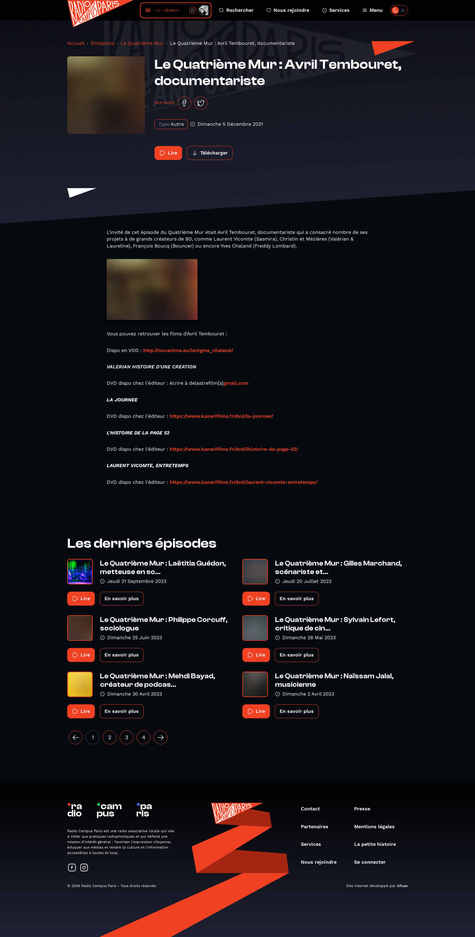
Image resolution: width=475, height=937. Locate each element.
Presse (365, 809)
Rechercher (236, 10)
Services (336, 10)
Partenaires (317, 826)
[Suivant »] (160, 737)
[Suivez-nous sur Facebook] (72, 868)
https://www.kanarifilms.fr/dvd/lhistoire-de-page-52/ (234, 449)
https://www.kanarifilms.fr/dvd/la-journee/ (221, 416)
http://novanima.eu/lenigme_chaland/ (188, 350)
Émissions (102, 43)
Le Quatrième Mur (142, 43)
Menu (372, 10)
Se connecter (373, 862)
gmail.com (236, 383)
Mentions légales (377, 826)
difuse (402, 886)
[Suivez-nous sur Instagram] (84, 868)
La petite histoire (378, 844)
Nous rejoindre (287, 10)
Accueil (76, 43)
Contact (313, 809)
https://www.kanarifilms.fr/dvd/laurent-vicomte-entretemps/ (244, 482)
